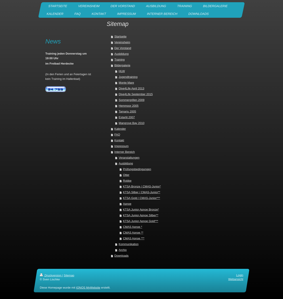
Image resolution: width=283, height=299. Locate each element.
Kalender (120, 128)
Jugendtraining (128, 77)
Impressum (121, 146)
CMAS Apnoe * (132, 226)
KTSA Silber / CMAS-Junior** (141, 192)
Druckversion (51, 275)
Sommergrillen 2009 (131, 100)
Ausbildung (121, 53)
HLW (122, 71)
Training (119, 59)
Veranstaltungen (129, 157)
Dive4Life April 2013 (131, 88)
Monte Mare (126, 82)
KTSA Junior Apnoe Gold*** (140, 221)
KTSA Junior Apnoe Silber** (140, 215)
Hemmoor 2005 (129, 105)
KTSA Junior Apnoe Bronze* (141, 209)
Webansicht (235, 279)
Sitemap (69, 275)
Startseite (120, 36)
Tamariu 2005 (127, 111)
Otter (126, 175)
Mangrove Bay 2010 (131, 123)
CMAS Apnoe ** (133, 232)
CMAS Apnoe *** (133, 238)
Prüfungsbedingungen (137, 169)
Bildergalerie (122, 65)
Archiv (123, 250)
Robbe (127, 180)
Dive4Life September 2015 (136, 94)
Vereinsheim (122, 42)
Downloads (121, 255)
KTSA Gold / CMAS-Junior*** (141, 198)
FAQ (117, 134)
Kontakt (119, 140)
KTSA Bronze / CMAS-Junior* (142, 186)
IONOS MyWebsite (88, 287)
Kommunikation (129, 244)
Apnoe (127, 203)
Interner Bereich (124, 151)
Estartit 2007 (127, 117)
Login (239, 275)
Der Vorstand (122, 48)
